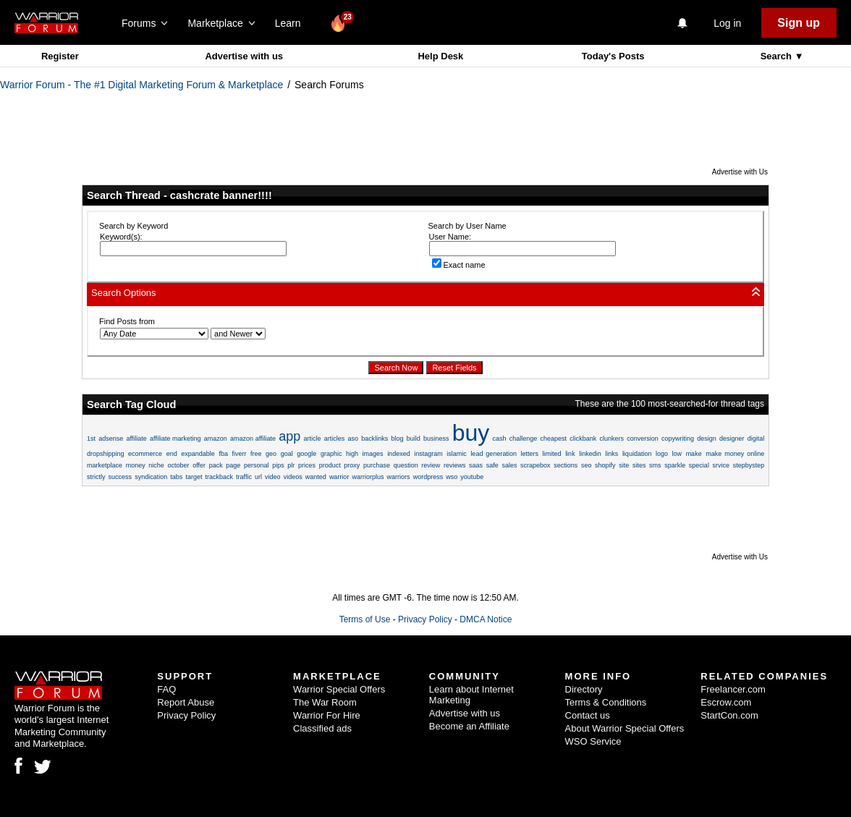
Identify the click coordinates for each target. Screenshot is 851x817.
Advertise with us (244, 56)
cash (500, 438)
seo (586, 465)
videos (293, 477)
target (193, 477)
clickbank (583, 438)
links (611, 453)
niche (156, 465)
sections (565, 465)
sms (655, 465)
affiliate (136, 438)
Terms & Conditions (606, 702)
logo (662, 453)
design (706, 438)
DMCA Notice (486, 619)
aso (353, 438)
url (258, 477)
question (406, 465)
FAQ (166, 689)
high (352, 453)
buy (471, 433)
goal (287, 453)
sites (639, 465)
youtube (471, 477)
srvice (721, 465)
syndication (151, 477)
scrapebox (535, 465)
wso (451, 477)
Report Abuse (185, 702)
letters (529, 453)
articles (334, 438)
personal (256, 465)
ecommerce (145, 453)
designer (732, 438)
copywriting (677, 438)
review (430, 465)
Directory (584, 689)
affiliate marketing (175, 438)
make (694, 453)
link (570, 453)
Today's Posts (613, 56)
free (256, 453)
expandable (198, 453)
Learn (292, 23)
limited (552, 453)
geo (271, 453)
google (306, 453)
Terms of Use (365, 619)
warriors (398, 477)
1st (91, 438)
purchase (376, 465)
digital (756, 438)
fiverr (239, 453)
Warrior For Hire (326, 715)
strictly (96, 477)
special (699, 465)
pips (278, 465)
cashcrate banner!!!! (221, 195)
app (289, 436)
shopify (605, 465)
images (373, 453)
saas (476, 465)
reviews (455, 465)
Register (60, 56)
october (178, 465)
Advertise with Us (740, 172)
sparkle (674, 465)
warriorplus (368, 477)
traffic (244, 477)
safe (492, 465)
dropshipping (105, 453)
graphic (331, 453)
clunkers (611, 438)
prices (307, 465)
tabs (176, 477)
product (330, 465)
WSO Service (593, 741)
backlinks (374, 438)
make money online (735, 453)
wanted (315, 477)
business (436, 438)
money (135, 465)
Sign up (798, 23)
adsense (110, 438)
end (171, 453)
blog (397, 438)
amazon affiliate (253, 438)
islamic (456, 453)
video (273, 477)
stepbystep (749, 465)
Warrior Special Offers (339, 689)
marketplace (104, 465)
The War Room (325, 702)
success (120, 477)
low (677, 453)
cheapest (554, 438)
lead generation (493, 453)
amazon (215, 438)
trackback (219, 477)
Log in (727, 23)
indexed (398, 453)
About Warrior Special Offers (625, 728)
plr (291, 465)
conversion (643, 438)
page (233, 465)
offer (199, 465)
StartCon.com (729, 715)
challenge (523, 438)
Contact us (587, 715)
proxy (352, 465)
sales (509, 465)
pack (216, 465)
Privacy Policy (425, 619)
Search (778, 56)
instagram (428, 453)
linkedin (590, 453)
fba (223, 453)
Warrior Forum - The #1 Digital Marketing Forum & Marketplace (141, 84)
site (624, 465)
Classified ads (322, 728)
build (413, 438)
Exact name (459, 265)
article (312, 438)
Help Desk (440, 56)
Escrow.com (725, 702)
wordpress (428, 477)
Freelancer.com (733, 689)
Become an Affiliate (469, 726)
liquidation (637, 453)
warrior (339, 477)
